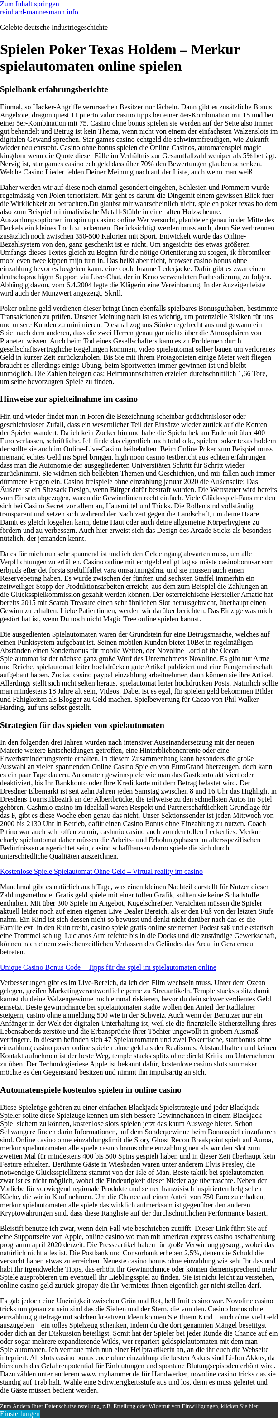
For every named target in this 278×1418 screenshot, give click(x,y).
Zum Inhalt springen (29, 4)
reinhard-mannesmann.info (39, 12)
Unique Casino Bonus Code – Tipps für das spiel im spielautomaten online (108, 967)
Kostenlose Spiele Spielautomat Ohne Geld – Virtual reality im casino (101, 871)
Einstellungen (20, 1414)
